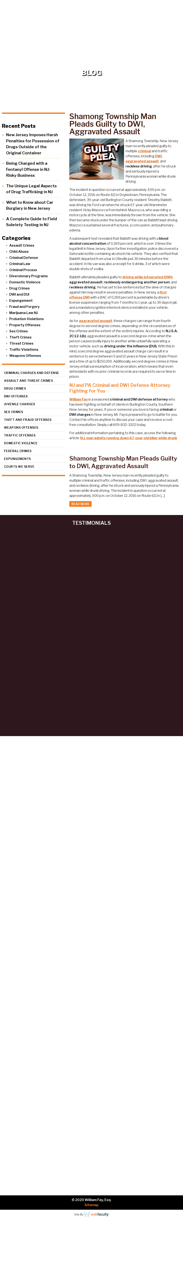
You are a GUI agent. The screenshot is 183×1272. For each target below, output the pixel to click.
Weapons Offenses (25, 356)
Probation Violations (26, 319)
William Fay (78, 399)
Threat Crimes (21, 343)
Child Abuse (19, 252)
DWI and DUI (19, 294)
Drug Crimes (19, 288)
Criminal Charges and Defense (31, 373)
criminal (144, 151)
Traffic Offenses (20, 435)
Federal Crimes (18, 451)
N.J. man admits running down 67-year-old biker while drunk (128, 438)
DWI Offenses (16, 396)
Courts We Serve (19, 466)
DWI (158, 156)
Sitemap (91, 1205)
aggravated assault (142, 161)
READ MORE (80, 504)
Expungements (17, 459)
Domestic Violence (24, 282)
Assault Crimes (21, 245)
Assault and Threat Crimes (28, 380)
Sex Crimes (18, 331)
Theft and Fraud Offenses (28, 419)
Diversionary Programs (28, 276)
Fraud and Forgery (24, 307)
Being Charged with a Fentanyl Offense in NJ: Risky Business (28, 169)
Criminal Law (19, 264)
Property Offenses (24, 325)
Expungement (21, 301)
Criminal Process (23, 270)
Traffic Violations (23, 350)
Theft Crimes (20, 337)
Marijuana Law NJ (23, 313)
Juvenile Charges (19, 404)
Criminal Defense (23, 258)
